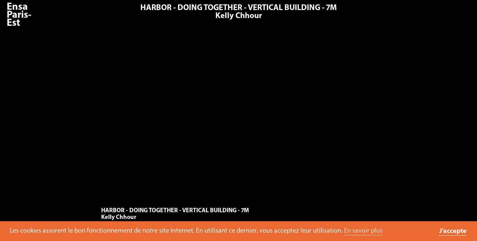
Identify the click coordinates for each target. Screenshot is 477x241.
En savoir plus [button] (363, 231)
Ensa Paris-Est (19, 15)
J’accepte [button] (453, 231)
